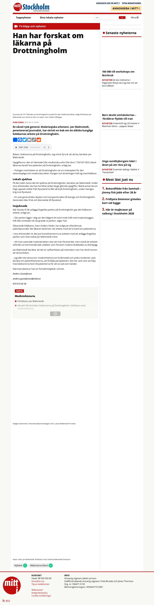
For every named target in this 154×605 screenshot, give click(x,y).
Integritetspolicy (40, 592)
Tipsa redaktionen (40, 584)
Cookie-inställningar (41, 595)
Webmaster (37, 589)
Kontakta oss (38, 581)
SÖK (122, 17)
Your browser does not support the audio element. (32, 147)
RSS (6, 601)
